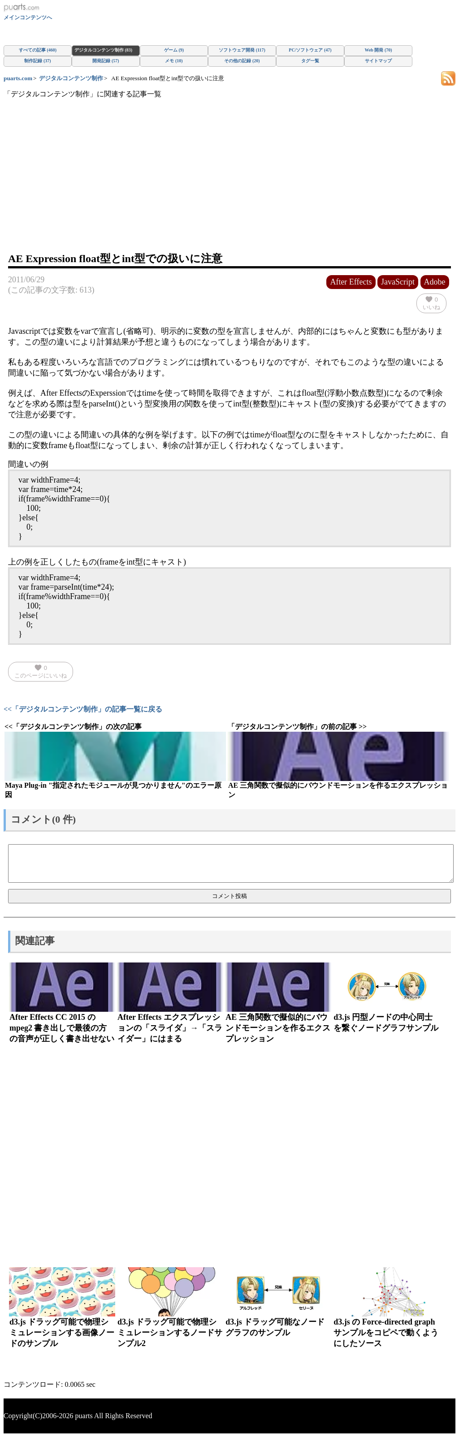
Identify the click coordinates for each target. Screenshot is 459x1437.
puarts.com (18, 78)
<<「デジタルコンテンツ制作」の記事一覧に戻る (83, 709)
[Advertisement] (229, 184)
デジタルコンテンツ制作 (71, 78)
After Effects (351, 281)
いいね (431, 303)
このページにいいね (40, 671)
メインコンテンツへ (28, 17)
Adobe (435, 281)
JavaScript (398, 281)
